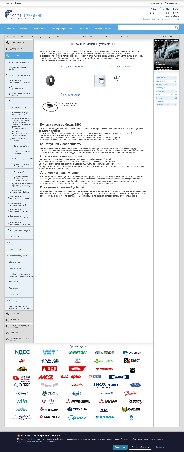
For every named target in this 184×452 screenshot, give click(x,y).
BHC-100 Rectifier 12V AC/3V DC (70, 104)
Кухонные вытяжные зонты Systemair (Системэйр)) (22, 185)
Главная (10, 29)
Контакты (83, 29)
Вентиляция (13, 55)
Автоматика (12, 313)
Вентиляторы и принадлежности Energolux (20, 230)
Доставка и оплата (102, 29)
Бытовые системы (18, 101)
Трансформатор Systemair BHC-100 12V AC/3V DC (23, 178)
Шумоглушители (15, 236)
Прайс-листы (40, 29)
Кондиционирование (166, 94)
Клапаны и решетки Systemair (19, 139)
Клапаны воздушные (16, 249)
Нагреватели (13, 281)
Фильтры (12, 243)
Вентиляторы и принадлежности (21, 75)
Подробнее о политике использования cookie (36, 442)
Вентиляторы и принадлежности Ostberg (19, 191)
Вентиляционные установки (19, 62)
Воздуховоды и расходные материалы (18, 327)
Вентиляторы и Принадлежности (17, 88)
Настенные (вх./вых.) (21, 146)
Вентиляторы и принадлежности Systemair (20, 81)
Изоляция (12, 333)
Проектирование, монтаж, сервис (18, 339)
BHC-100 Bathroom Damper (117, 78)
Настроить (159, 447)
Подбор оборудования (62, 29)
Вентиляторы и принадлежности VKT (18, 204)
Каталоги (24, 29)
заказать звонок (171, 19)
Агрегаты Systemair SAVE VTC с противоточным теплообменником (21, 120)
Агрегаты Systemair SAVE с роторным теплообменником (22, 126)
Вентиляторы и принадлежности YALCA (19, 217)
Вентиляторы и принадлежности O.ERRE (19, 197)
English (18, 3)
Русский (8, 3)
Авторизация (171, 3)
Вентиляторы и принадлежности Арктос (19, 210)
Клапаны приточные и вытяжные (22, 152)
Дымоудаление (14, 49)
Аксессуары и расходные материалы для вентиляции (19, 307)
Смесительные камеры (17, 269)
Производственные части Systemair (20, 94)
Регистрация (156, 3)
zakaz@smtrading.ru (150, 19)
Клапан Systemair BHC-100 (22, 172)
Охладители (13, 294)
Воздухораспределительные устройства (19, 68)
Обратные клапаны (16, 262)
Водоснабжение (166, 84)
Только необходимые (140, 447)
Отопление (12, 320)
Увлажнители (14, 288)
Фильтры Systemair (19, 107)
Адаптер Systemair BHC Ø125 (23, 165)
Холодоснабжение (15, 42)
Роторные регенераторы (18, 301)
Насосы (166, 98)
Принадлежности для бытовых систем (20, 114)
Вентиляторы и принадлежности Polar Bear (20, 223)
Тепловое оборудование (18, 256)
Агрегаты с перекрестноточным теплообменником (19, 133)
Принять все (120, 447)
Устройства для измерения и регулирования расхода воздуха (21, 275)
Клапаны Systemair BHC (24, 159)
